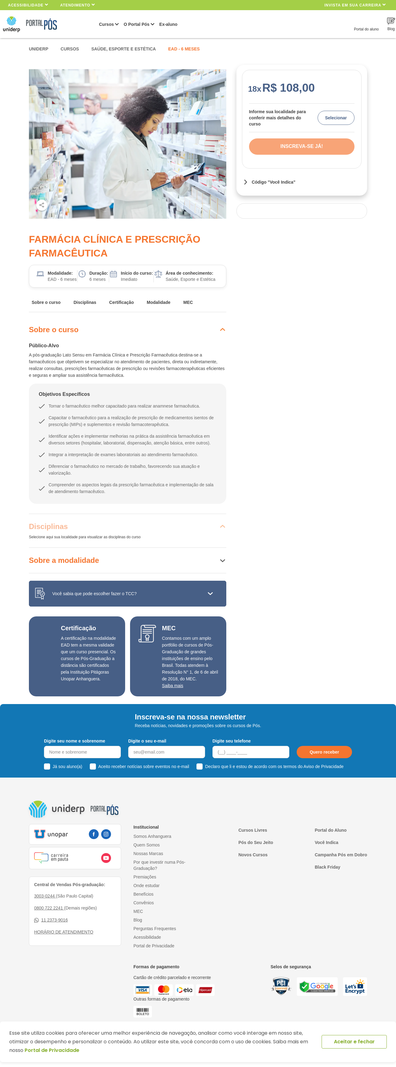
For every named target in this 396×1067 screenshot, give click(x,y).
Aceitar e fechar (354, 1041)
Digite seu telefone (231, 741)
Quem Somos (146, 844)
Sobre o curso (46, 302)
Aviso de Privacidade (323, 766)
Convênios (143, 902)
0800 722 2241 (49, 908)
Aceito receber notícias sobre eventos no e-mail (143, 766)
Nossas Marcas (148, 853)
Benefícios (143, 894)
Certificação (121, 302)
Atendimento (77, 4)
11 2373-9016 (51, 920)
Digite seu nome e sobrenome (74, 741)
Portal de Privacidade (153, 945)
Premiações (144, 876)
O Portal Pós (136, 24)
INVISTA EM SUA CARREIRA (355, 4)
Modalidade (158, 302)
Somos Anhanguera (152, 836)
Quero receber (324, 752)
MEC (188, 302)
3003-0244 (45, 896)
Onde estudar (146, 885)
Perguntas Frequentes (154, 928)
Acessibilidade (28, 4)
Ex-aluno (168, 24)
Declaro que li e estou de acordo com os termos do (274, 766)
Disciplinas (84, 302)
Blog (137, 920)
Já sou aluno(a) (67, 766)
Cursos (106, 24)
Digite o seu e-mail (147, 741)
